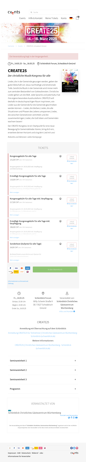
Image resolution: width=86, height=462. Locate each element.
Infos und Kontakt (67, 311)
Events (20, 46)
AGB (18, 453)
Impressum (12, 453)
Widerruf (35, 453)
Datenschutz (26, 453)
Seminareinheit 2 (18, 370)
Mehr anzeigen (14, 192)
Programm (15, 388)
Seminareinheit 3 (18, 379)
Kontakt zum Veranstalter (69, 415)
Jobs (41, 453)
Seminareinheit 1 (18, 360)
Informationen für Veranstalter (19, 456)
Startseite (11, 46)
